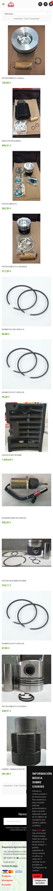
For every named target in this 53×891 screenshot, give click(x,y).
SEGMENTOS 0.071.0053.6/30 (13, 392)
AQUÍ (39, 830)
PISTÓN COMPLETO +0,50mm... (13, 78)
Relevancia (26, 14)
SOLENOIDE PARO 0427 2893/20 (14, 518)
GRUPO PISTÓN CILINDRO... (12, 141)
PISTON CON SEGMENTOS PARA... (14, 581)
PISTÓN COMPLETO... (10, 204)
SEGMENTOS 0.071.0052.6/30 (13, 644)
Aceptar (37, 876)
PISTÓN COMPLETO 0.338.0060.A (14, 267)
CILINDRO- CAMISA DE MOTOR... (14, 769)
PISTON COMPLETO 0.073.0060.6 (14, 706)
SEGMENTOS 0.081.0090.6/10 (13, 329)
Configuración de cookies (40, 882)
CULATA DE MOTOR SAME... (12, 455)
